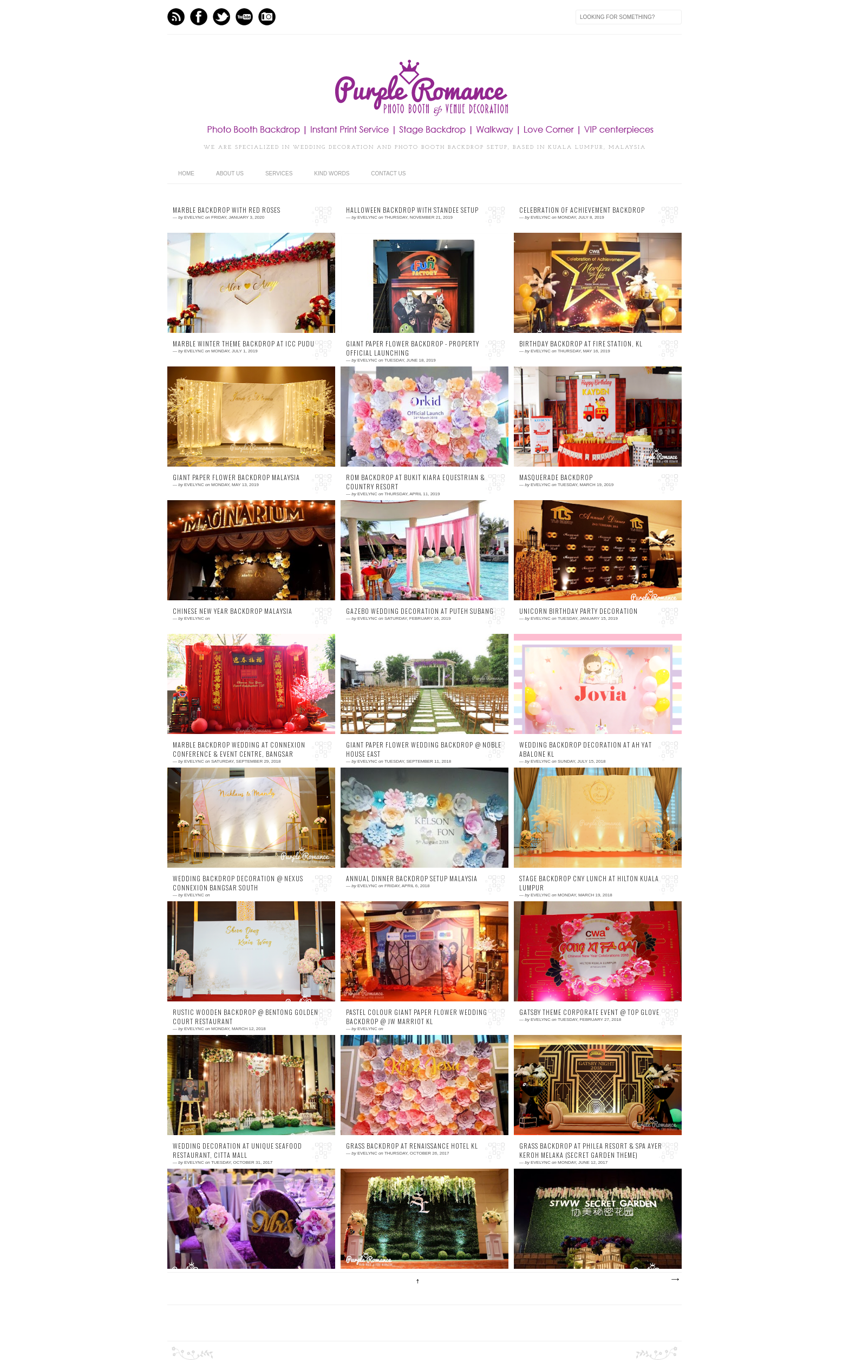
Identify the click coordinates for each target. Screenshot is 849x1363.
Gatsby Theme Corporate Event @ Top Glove (589, 1012)
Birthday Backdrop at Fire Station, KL (581, 343)
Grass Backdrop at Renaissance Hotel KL (412, 1146)
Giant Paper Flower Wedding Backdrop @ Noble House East (423, 749)
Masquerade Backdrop (556, 477)
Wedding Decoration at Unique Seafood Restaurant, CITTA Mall (237, 1150)
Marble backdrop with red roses (226, 210)
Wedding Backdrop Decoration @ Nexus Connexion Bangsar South (238, 883)
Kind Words (331, 173)
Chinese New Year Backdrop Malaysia (232, 611)
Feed (176, 16)
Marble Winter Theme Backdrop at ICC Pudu (244, 343)
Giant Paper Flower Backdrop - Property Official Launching (412, 348)
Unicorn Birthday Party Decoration (578, 611)
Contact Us (388, 173)
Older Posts (675, 1280)
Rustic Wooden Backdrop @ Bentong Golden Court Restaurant (245, 1017)
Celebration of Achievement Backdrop (582, 210)
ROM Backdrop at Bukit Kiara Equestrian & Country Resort (415, 482)
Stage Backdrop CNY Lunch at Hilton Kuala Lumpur (589, 883)
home (186, 173)
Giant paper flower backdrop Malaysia (236, 477)
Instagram (267, 16)
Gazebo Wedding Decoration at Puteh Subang (420, 611)
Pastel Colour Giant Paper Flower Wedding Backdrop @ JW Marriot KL (416, 1017)
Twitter (221, 16)
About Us (230, 173)
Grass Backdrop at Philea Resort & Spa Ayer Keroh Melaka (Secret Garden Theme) (590, 1150)
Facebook (198, 16)
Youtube (244, 16)
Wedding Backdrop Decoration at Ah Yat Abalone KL (585, 749)
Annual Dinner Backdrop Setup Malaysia (412, 878)
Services (278, 173)
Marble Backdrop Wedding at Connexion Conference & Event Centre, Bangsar (239, 749)
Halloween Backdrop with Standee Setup (412, 210)
